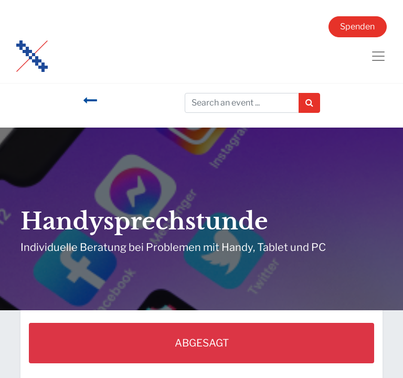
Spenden (357, 27)
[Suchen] (309, 103)
